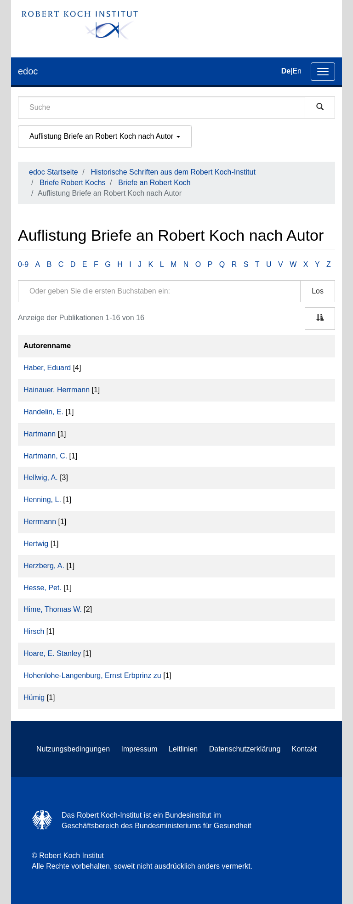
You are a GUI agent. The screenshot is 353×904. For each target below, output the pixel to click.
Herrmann (39, 521)
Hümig (34, 697)
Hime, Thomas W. (52, 609)
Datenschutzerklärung (245, 749)
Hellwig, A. (40, 477)
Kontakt (304, 749)
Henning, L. (42, 499)
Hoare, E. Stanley (52, 653)
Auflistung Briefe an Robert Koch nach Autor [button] (104, 136)
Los (318, 291)
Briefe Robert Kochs (72, 182)
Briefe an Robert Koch (154, 182)
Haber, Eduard (47, 368)
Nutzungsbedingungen (73, 749)
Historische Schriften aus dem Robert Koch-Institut (173, 172)
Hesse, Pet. (42, 588)
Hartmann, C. (45, 456)
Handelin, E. (43, 412)
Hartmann (39, 434)
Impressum (139, 749)
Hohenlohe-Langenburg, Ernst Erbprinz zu (92, 675)
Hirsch (33, 631)
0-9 (23, 264)
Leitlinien (183, 749)
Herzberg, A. (43, 566)
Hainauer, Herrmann (56, 390)
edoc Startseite (53, 172)
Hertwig (35, 544)
